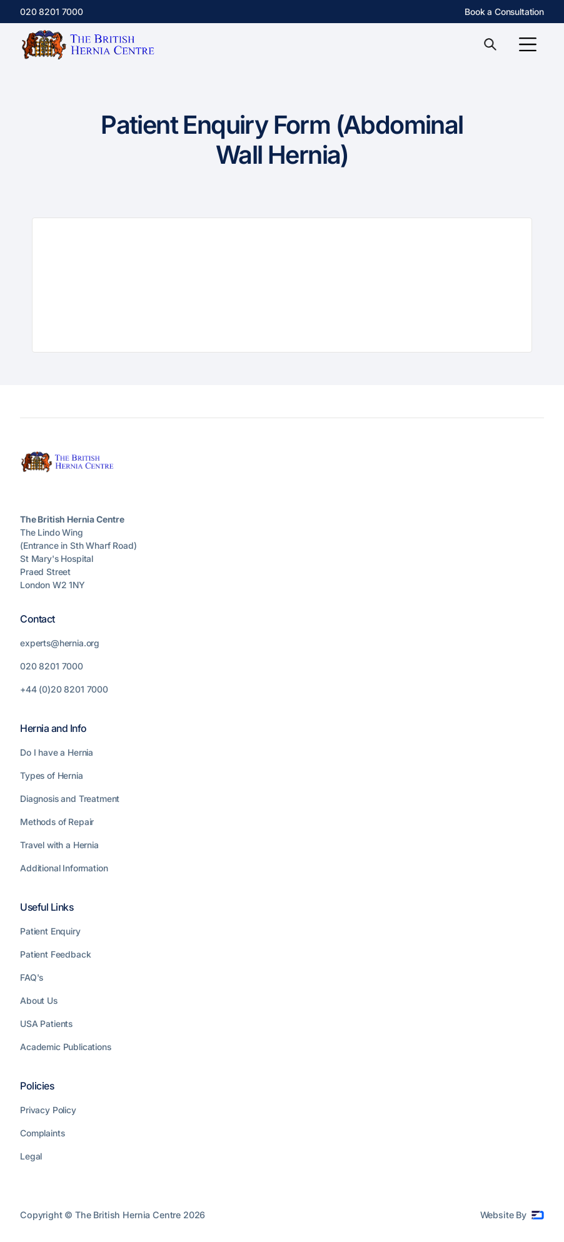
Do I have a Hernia (56, 752)
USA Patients (46, 1023)
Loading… (282, 285)
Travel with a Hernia (59, 844)
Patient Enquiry (50, 931)
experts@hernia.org (59, 643)
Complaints (42, 1133)
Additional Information (64, 868)
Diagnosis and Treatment (69, 798)
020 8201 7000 (51, 11)
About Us (39, 1000)
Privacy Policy (48, 1109)
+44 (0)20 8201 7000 (64, 689)
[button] (527, 44)
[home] (92, 45)
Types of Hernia (51, 775)
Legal (31, 1156)
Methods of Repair (57, 821)
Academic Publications (65, 1046)
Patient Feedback (55, 954)
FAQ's (31, 977)
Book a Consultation (504, 11)
